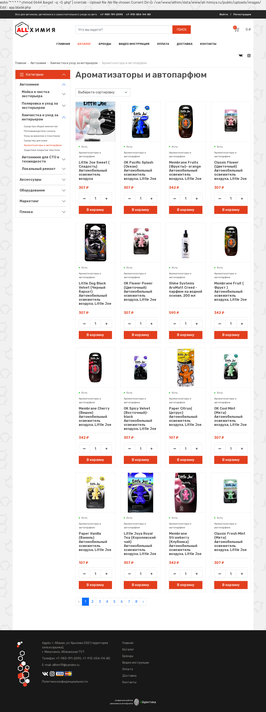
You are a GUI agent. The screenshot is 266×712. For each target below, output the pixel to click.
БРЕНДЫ (105, 43)
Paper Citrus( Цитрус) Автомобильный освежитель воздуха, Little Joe (185, 416)
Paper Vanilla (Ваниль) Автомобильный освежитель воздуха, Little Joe (95, 542)
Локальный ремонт (39, 169)
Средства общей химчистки (41, 126)
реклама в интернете (121, 703)
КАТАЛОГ (84, 43)
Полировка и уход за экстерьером (40, 105)
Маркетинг (29, 201)
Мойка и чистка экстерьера (35, 94)
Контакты (129, 682)
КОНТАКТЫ (208, 43)
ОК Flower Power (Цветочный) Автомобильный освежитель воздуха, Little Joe (140, 291)
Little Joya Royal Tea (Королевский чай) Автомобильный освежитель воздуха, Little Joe (140, 544)
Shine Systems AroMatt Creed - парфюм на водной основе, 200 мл (185, 289)
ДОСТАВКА (184, 43)
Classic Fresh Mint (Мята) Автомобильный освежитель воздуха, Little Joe (230, 542)
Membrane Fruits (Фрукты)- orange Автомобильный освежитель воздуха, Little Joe (185, 170)
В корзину (95, 210)
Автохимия (38, 63)
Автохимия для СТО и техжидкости (40, 159)
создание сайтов (124, 700)
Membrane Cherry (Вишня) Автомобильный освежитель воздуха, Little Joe (95, 416)
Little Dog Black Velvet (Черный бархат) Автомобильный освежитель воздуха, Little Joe (95, 293)
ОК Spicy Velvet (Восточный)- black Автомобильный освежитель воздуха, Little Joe (140, 418)
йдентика (148, 702)
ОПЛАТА (163, 43)
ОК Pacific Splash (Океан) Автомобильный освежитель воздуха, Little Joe (140, 170)
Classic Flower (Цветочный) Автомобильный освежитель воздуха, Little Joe (230, 170)
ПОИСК (181, 29)
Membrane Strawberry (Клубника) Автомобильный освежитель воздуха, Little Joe (185, 544)
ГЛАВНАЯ (63, 43)
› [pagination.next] (143, 602)
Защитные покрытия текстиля (42, 150)
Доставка (129, 676)
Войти (224, 14)
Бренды (127, 656)
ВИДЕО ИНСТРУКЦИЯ (134, 43)
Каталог (128, 649)
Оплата (127, 669)
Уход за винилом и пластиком (42, 135)
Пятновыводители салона (39, 131)
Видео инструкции (135, 662)
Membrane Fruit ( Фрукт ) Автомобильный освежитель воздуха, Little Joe (230, 291)
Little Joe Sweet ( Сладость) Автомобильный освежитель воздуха (94, 170)
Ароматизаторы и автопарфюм (43, 145)
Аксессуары (30, 180)
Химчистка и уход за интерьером (74, 63)
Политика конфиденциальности (65, 681)
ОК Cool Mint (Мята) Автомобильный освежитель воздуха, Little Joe (230, 416)
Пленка (26, 212)
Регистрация (242, 14)
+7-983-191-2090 (111, 14)
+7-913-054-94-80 (138, 14)
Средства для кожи (35, 140)
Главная (20, 63)
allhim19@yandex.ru (65, 665)
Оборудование (32, 190)
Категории (32, 74)
